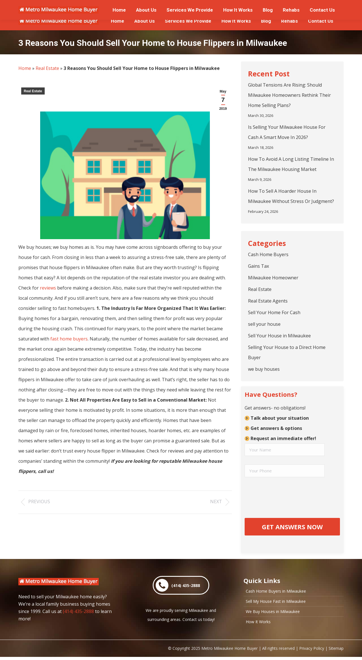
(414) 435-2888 (78, 614)
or (99, 6)
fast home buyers (69, 339)
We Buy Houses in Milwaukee (273, 614)
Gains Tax (258, 266)
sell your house (264, 324)
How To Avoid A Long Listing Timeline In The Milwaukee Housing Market (291, 164)
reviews (48, 288)
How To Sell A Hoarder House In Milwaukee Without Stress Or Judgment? (291, 196)
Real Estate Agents (268, 301)
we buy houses (264, 369)
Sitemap (336, 651)
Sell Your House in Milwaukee (279, 336)
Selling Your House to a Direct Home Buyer (287, 352)
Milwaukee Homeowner (273, 278)
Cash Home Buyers (268, 254)
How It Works (258, 625)
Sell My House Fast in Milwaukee (276, 604)
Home (24, 68)
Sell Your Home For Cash (274, 312)
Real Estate (47, 68)
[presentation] (288, 497)
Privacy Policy (311, 651)
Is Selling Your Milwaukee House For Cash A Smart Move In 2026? (287, 132)
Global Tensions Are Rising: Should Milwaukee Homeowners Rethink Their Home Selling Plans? (289, 95)
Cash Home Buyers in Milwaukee (276, 594)
